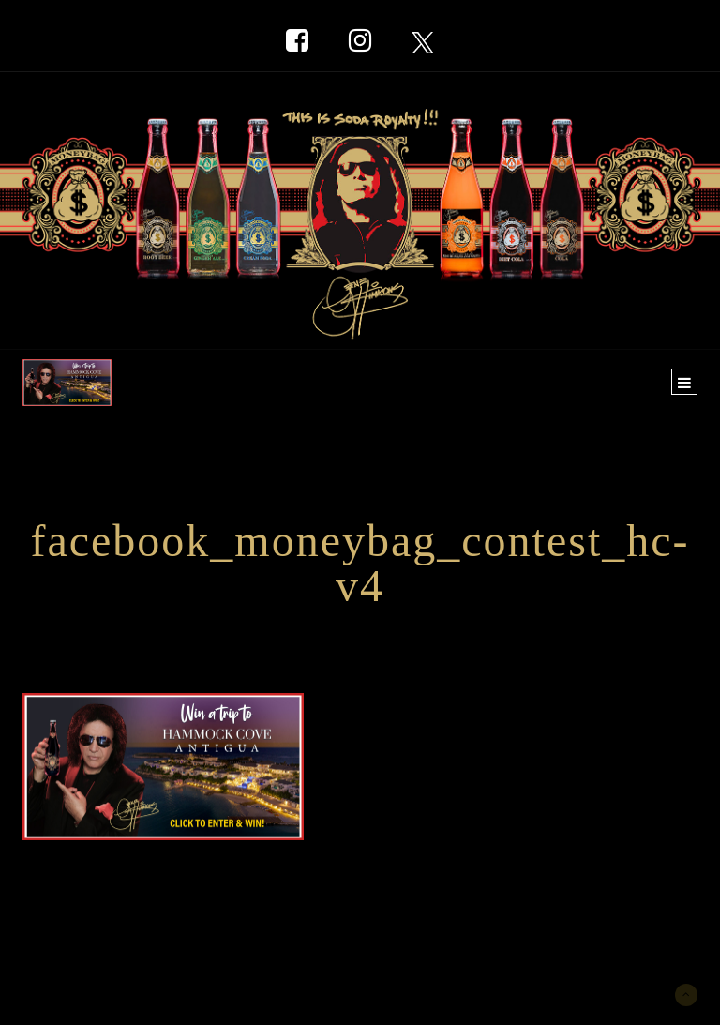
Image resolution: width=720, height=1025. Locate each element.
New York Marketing (113, 956)
